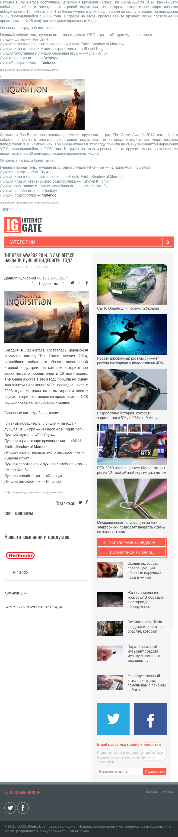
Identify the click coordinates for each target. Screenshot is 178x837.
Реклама (168, 791)
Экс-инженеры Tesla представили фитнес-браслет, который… (146, 626)
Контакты (152, 791)
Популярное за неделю (132, 543)
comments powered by (34, 607)
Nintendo (48, 63)
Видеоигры (24, 513)
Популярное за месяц (132, 553)
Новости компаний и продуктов (36, 536)
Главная (41, 267)
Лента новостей (16, 267)
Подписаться (155, 771)
